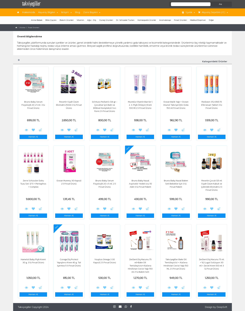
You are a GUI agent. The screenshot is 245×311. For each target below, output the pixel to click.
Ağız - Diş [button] (91, 20)
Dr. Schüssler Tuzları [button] (125, 20)
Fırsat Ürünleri (180, 20)
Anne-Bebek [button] (36, 20)
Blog (77, 12)
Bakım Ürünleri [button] (67, 20)
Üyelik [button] (188, 12)
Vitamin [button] (80, 20)
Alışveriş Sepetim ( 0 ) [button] (213, 12)
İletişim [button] (66, 12)
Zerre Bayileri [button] (91, 12)
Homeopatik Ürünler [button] (147, 20)
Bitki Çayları (51, 20)
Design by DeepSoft (216, 307)
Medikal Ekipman (198, 20)
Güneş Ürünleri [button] (106, 20)
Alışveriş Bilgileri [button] (48, 12)
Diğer (211, 20)
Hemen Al (33, 136)
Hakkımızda (28, 12)
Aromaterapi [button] (165, 20)
